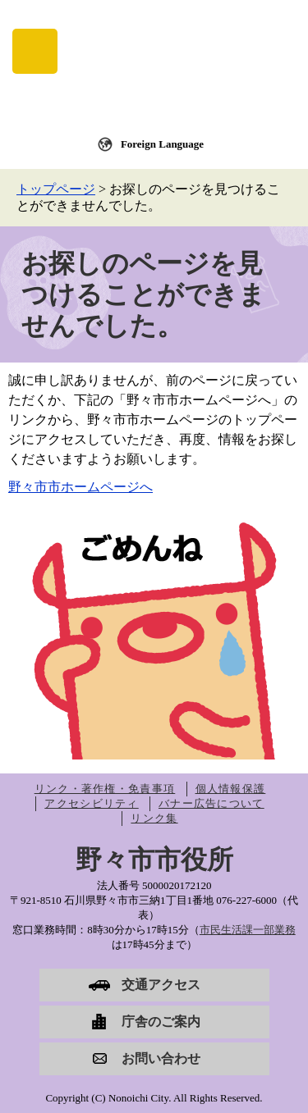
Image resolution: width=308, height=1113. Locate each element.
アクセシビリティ (91, 803)
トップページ (55, 189)
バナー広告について (211, 803)
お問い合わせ (161, 1058)
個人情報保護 (230, 788)
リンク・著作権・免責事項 (105, 788)
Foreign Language (162, 144)
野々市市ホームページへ (80, 487)
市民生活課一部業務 (248, 930)
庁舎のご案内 (161, 1022)
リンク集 (154, 818)
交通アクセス (161, 985)
